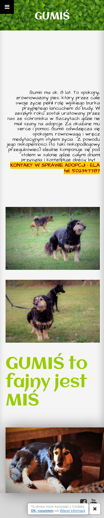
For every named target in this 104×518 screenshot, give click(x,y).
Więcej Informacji (72, 511)
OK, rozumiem (42, 511)
